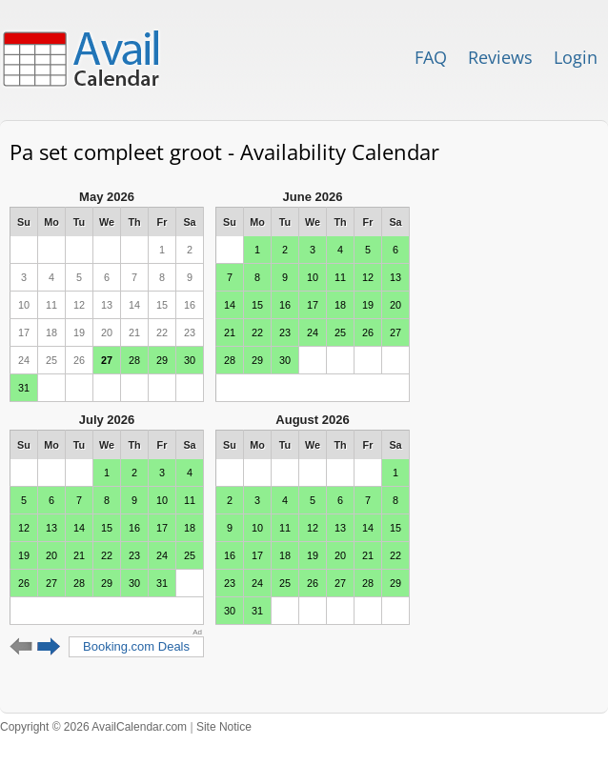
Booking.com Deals (136, 646)
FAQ (431, 57)
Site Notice (224, 727)
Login (576, 57)
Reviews (500, 57)
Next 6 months (49, 646)
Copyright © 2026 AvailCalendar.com (93, 727)
